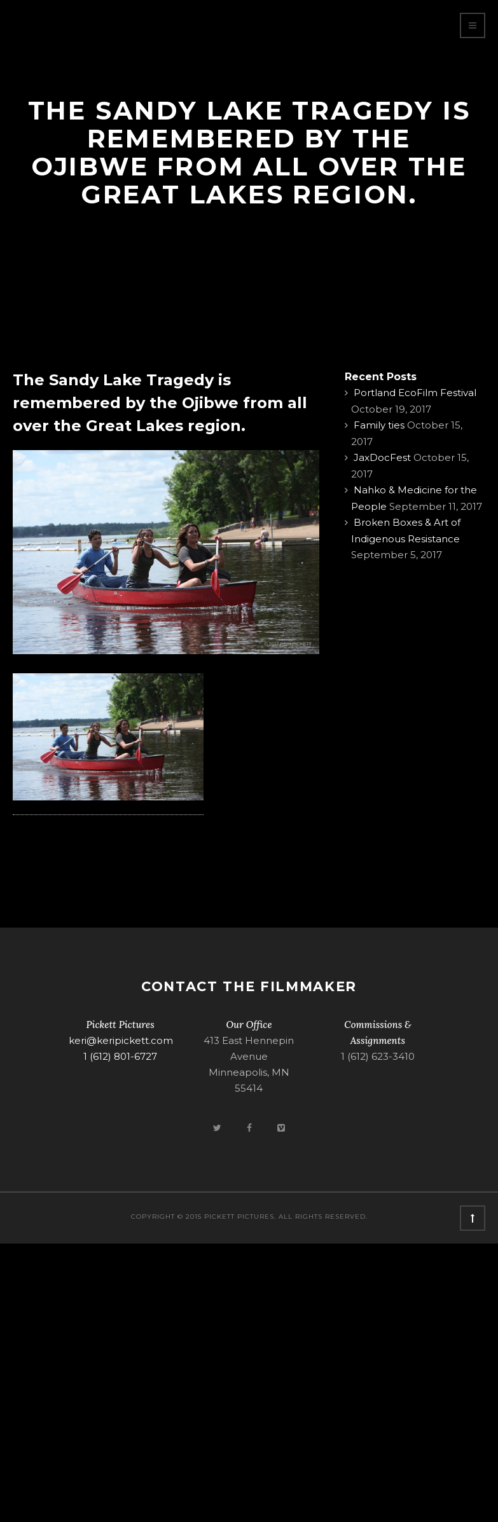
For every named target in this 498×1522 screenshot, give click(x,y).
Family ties (379, 425)
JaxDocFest (382, 457)
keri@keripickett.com (121, 1040)
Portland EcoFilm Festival (415, 393)
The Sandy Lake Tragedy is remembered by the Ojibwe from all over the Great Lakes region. (160, 403)
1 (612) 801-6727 (120, 1056)
